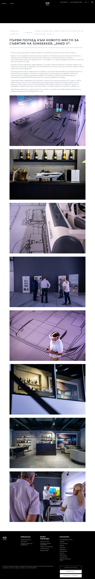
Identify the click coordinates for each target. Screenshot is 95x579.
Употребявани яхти (66, 539)
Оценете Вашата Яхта (65, 559)
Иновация (62, 549)
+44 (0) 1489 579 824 (76, 2)
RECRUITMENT (44, 550)
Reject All (71, 571)
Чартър (62, 541)
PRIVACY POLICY (45, 541)
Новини (62, 545)
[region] (47, 571)
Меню (4, 3)
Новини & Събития (14, 32)
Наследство (63, 557)
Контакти (64, 2)
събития (62, 547)
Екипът (62, 553)
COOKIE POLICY (44, 548)
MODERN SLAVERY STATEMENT (45, 544)
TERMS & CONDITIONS (46, 546)
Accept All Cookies (71, 575)
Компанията (63, 551)
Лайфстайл (63, 555)
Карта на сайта (26, 539)
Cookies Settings (70, 567)
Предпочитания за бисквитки (26, 544)
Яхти (12, 3)
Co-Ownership (64, 543)
